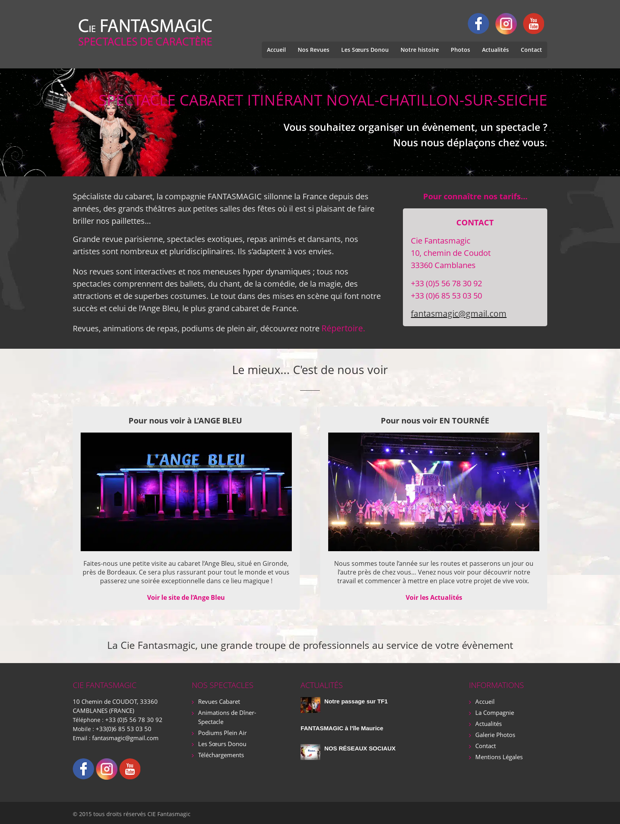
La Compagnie (494, 711)
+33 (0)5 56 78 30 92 (131, 718)
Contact (531, 49)
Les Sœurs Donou (365, 49)
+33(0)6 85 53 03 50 (121, 727)
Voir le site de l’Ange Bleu (186, 597)
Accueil (276, 49)
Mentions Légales (498, 754)
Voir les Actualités (434, 597)
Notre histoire (420, 49)
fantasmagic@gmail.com (456, 313)
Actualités (495, 49)
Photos (460, 49)
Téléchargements (221, 752)
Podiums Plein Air (221, 731)
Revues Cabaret (219, 701)
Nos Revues (313, 49)
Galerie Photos (494, 733)
